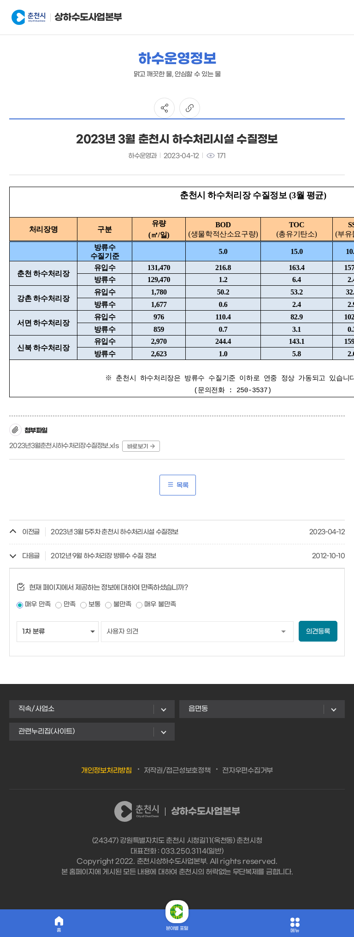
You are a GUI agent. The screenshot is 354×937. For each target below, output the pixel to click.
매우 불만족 (160, 604)
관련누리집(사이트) (46, 731)
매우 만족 (38, 604)
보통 (94, 604)
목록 (178, 485)
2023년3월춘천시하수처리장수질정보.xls (64, 446)
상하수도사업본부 (57, 17)
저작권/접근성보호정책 (177, 770)
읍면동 (198, 709)
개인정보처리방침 (106, 770)
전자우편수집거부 (247, 770)
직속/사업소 (36, 709)
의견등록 (318, 632)
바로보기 (141, 446)
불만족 (122, 604)
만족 (70, 604)
